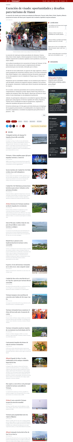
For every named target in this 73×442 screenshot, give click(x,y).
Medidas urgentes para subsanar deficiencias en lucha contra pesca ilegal (57, 81)
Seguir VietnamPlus (35, 126)
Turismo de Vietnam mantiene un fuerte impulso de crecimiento (17, 205)
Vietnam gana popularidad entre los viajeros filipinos (17, 416)
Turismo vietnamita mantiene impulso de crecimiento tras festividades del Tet (18, 329)
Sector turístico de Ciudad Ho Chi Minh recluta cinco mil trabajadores (18, 171)
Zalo (7, 126)
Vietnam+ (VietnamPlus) (16, 1)
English (48, 1)
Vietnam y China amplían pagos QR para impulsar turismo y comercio (18, 156)
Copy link (20, 126)
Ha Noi (39, 121)
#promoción (32, 121)
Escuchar (54, 129)
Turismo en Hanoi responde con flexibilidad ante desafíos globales (56, 33)
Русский (63, 1)
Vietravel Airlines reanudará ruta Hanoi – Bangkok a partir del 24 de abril (57, 40)
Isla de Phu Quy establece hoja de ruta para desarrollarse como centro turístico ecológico (17, 225)
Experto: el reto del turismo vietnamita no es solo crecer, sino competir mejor (18, 266)
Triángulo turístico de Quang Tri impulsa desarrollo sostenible (16, 136)
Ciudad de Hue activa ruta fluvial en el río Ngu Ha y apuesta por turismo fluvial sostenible (18, 280)
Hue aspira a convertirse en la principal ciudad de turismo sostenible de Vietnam (18, 386)
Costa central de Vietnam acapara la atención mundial (16, 401)
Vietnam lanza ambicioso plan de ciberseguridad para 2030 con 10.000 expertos (53, 124)
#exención (14, 121)
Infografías (54, 62)
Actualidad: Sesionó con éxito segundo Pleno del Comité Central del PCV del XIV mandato (53, 137)
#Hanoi (8, 121)
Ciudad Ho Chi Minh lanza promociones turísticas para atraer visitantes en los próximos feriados (18, 188)
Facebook (10, 126)
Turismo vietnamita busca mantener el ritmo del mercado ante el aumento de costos (18, 312)
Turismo (8, 4)
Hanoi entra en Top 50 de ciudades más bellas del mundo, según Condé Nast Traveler (57, 48)
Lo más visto (54, 22)
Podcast (54, 118)
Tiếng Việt (44, 1)
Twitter (13, 126)
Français (52, 1)
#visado (20, 121)
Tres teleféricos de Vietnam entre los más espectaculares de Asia (57, 26)
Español (56, 1)
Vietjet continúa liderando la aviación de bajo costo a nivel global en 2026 (57, 54)
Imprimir (17, 126)
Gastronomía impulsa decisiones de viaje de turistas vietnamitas (17, 343)
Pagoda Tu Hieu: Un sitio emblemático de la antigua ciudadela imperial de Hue (17, 360)
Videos (53, 91)
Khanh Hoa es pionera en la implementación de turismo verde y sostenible (17, 243)
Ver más (10, 132)
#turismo (26, 121)
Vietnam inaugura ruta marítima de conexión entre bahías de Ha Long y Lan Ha (18, 297)
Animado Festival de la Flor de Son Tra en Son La (17, 433)
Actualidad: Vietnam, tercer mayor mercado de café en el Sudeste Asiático (54, 150)
